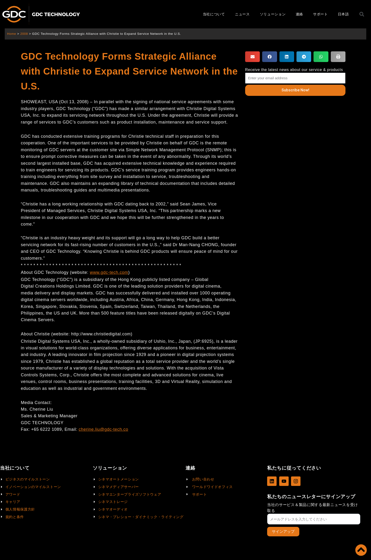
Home (11, 34)
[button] (252, 56)
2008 (24, 34)
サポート (320, 14)
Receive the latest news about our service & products (294, 70)
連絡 (299, 14)
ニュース (242, 14)
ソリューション (273, 14)
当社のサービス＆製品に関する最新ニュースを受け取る (312, 507)
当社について (214, 14)
